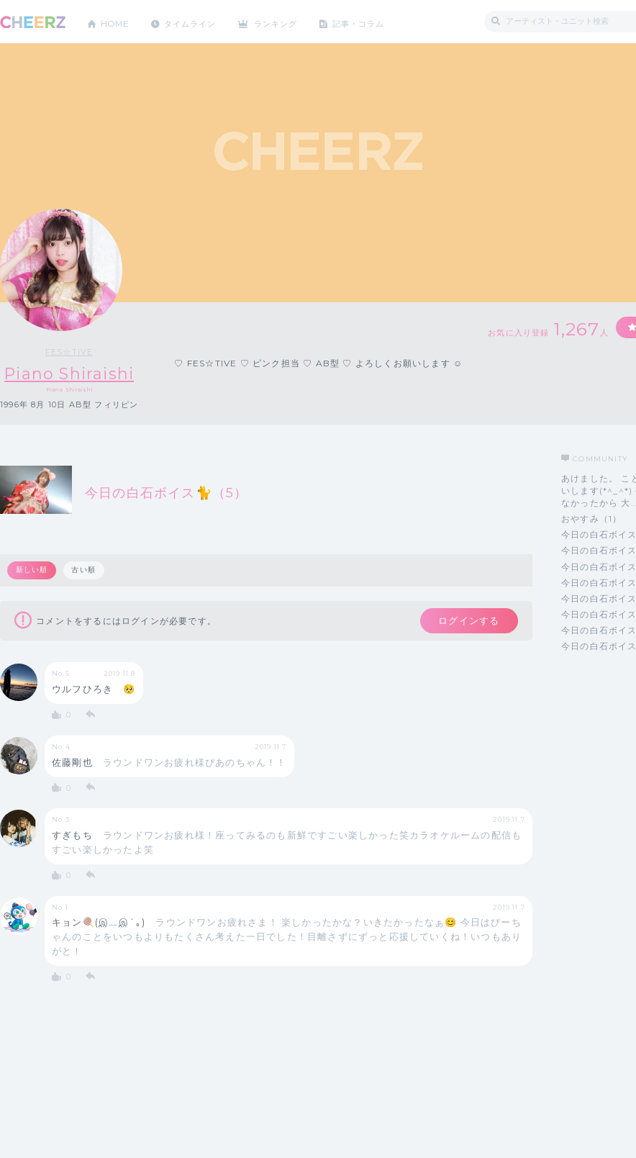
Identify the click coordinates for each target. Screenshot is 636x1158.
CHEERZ (32, 22)
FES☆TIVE (70, 352)
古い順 (85, 570)
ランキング (288, 21)
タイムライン (197, 21)
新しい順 (32, 570)
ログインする (465, 622)
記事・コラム (375, 21)
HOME (117, 21)
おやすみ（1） (591, 518)
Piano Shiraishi (70, 373)
